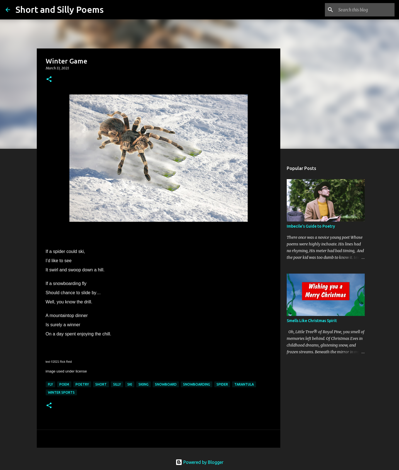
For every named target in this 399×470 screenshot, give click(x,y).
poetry (82, 384)
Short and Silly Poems (60, 9)
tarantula (244, 384)
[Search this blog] (365, 9)
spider (222, 384)
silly (117, 384)
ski (129, 384)
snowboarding (196, 384)
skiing (143, 384)
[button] (49, 79)
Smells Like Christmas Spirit (312, 320)
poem (64, 384)
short (101, 384)
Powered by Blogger (199, 462)
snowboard (166, 384)
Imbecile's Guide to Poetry (311, 226)
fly (50, 384)
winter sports (61, 392)
